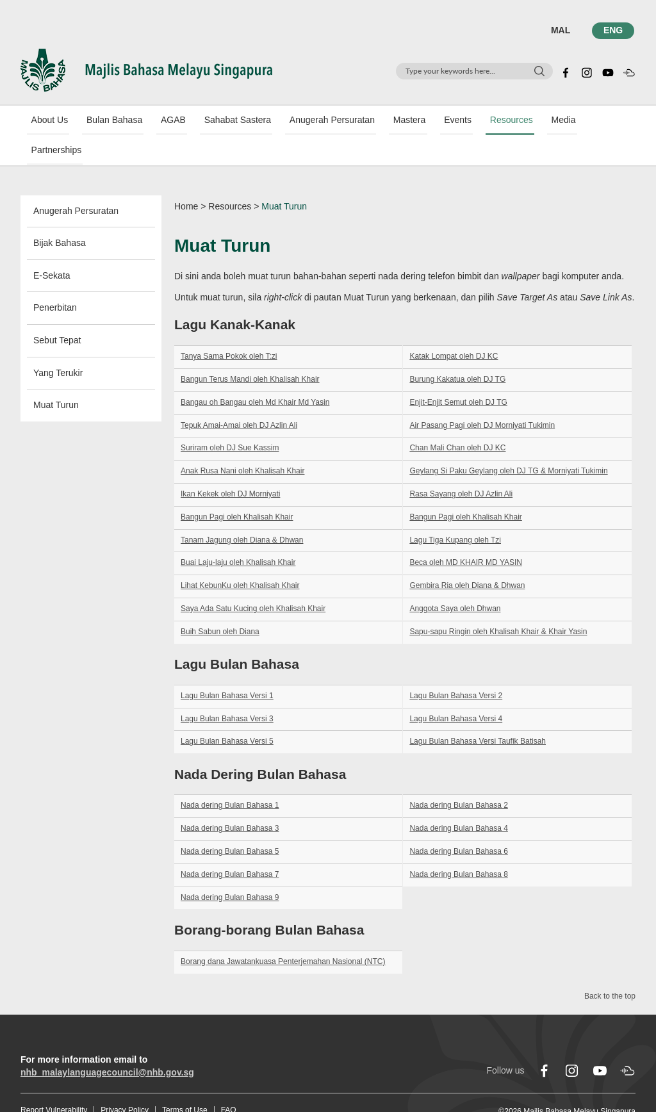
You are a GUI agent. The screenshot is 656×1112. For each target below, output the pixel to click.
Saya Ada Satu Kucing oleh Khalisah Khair (253, 580)
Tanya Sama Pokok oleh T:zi (229, 327)
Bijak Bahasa (59, 214)
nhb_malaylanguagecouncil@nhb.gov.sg (107, 1044)
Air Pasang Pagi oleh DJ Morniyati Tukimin (482, 396)
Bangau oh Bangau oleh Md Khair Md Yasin (255, 373)
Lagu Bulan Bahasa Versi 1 (227, 666)
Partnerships (564, 121)
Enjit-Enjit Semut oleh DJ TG (458, 373)
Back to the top (610, 967)
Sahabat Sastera (216, 121)
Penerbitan (55, 279)
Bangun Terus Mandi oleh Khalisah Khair (250, 351)
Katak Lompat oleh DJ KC (453, 327)
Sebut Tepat (57, 312)
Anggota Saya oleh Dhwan (454, 580)
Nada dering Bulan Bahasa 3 (230, 800)
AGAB (157, 121)
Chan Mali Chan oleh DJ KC (457, 419)
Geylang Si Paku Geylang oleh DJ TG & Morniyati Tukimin (508, 442)
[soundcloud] (629, 71)
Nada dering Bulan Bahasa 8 (458, 846)
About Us (45, 121)
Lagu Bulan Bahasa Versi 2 (455, 666)
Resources (467, 121)
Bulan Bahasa (105, 121)
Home (186, 177)
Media (514, 121)
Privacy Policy (125, 1082)
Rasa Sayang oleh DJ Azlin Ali (460, 465)
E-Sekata (51, 246)
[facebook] (565, 71)
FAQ (228, 1082)
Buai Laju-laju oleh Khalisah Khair (238, 534)
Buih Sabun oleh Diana (220, 602)
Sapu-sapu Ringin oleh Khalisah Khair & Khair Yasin (498, 602)
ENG (614, 30)
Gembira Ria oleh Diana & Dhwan (467, 557)
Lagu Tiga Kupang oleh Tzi (455, 511)
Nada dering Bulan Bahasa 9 (230, 868)
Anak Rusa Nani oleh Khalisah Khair (242, 442)
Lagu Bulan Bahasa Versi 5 (227, 712)
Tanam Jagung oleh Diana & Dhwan (242, 511)
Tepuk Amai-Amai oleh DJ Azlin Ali (239, 396)
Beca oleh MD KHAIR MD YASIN (465, 534)
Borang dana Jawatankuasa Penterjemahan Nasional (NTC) (283, 932)
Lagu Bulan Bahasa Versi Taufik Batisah (477, 712)
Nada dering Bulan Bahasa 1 (230, 777)
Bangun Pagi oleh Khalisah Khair (237, 488)
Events (420, 121)
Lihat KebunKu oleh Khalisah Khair (240, 557)
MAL (562, 30)
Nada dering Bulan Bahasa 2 (458, 777)
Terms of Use (185, 1082)
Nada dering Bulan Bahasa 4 (458, 800)
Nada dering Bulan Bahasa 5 (230, 823)
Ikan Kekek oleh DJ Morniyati (230, 465)
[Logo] (146, 69)
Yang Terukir (58, 344)
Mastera (377, 121)
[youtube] (608, 71)
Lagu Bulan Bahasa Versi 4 (455, 689)
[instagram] (586, 71)
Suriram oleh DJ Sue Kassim (230, 419)
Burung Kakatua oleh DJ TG (457, 351)
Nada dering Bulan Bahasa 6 (458, 823)
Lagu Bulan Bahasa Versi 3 (227, 689)
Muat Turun (56, 377)
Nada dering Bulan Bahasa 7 (230, 846)
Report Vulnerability (53, 1082)
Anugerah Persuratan (305, 121)
